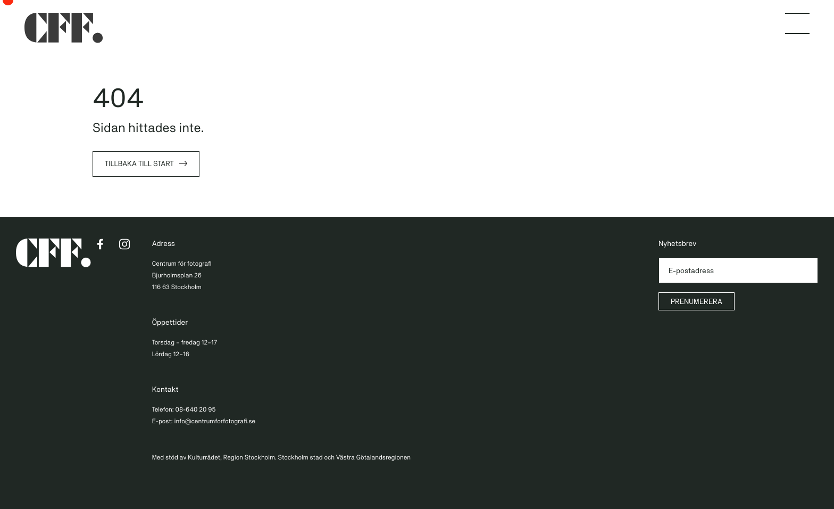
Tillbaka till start (139, 164)
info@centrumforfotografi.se (214, 421)
